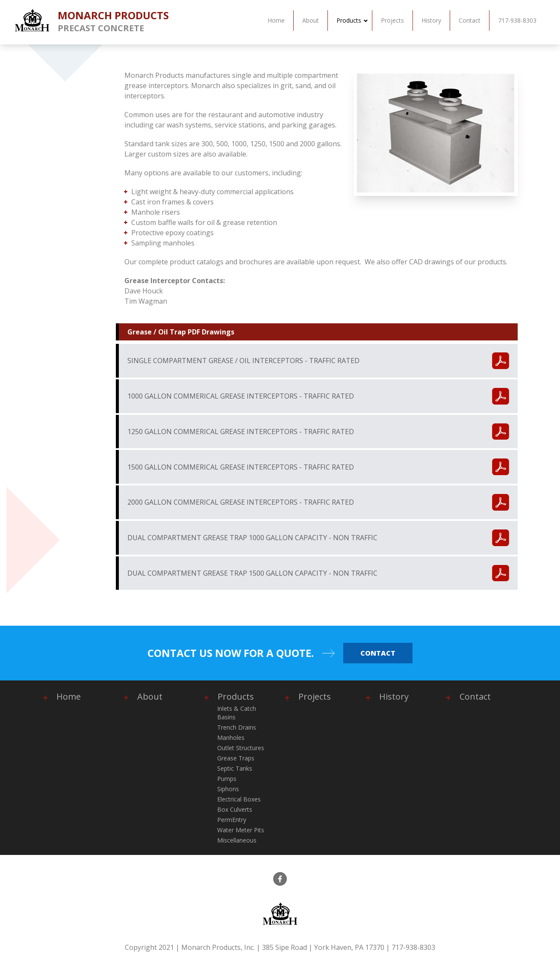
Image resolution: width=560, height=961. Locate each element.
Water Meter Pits (240, 830)
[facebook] (280, 879)
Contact (377, 653)
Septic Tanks (234, 768)
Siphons (228, 789)
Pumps (226, 779)
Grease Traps (235, 758)
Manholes (231, 737)
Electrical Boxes (239, 799)
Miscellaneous (236, 840)
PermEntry (231, 820)
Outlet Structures (240, 748)
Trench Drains (236, 727)
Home (68, 696)
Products (236, 696)
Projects (314, 696)
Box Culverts (234, 809)
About (149, 696)
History (394, 696)
